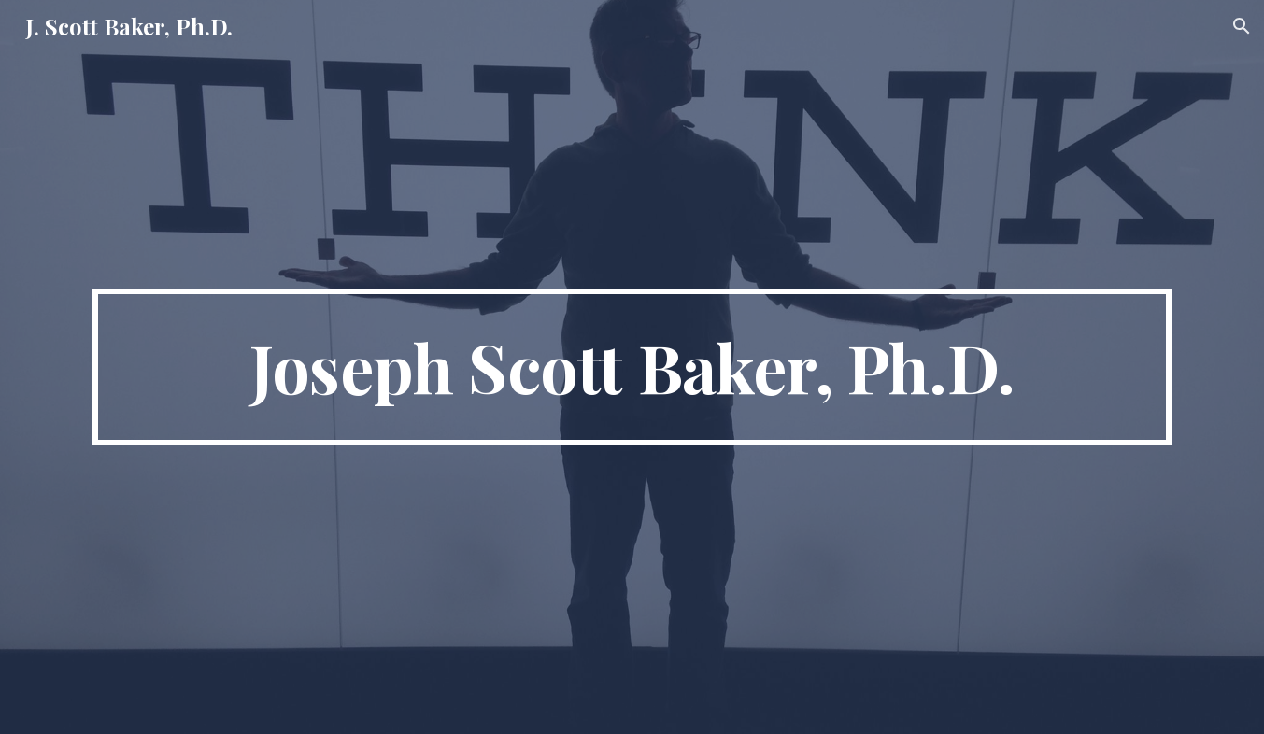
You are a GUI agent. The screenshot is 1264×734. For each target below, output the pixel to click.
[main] (631, 367)
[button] (1241, 26)
